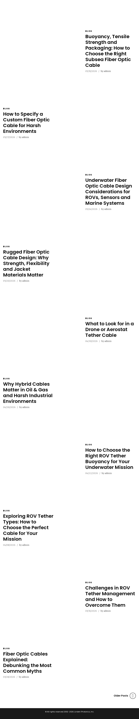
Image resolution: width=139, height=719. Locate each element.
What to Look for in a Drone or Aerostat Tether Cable (109, 332)
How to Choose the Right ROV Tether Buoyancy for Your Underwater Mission (109, 461)
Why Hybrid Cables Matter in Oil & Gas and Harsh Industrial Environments (28, 395)
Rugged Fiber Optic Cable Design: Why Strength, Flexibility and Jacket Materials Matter (26, 266)
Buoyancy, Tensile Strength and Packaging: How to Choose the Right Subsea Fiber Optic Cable (108, 51)
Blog (88, 31)
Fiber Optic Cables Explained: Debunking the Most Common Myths (27, 665)
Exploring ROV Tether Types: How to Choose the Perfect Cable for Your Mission (28, 530)
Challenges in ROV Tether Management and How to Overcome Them (110, 599)
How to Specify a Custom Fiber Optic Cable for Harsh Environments (26, 123)
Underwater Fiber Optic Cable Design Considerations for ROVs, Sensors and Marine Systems (108, 194)
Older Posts (121, 695)
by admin (106, 71)
